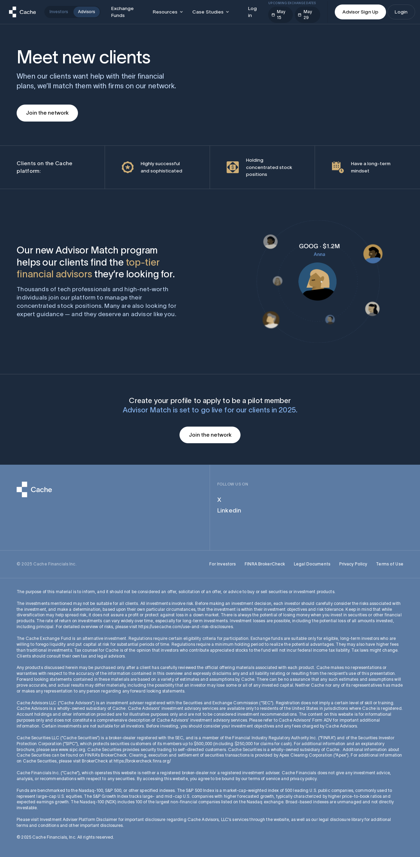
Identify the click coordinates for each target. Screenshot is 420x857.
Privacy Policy (353, 564)
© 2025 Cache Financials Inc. (46, 564)
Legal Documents (312, 564)
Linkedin (229, 510)
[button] (168, 12)
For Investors (222, 564)
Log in (252, 12)
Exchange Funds (122, 12)
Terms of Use (389, 564)
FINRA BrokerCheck (265, 564)
